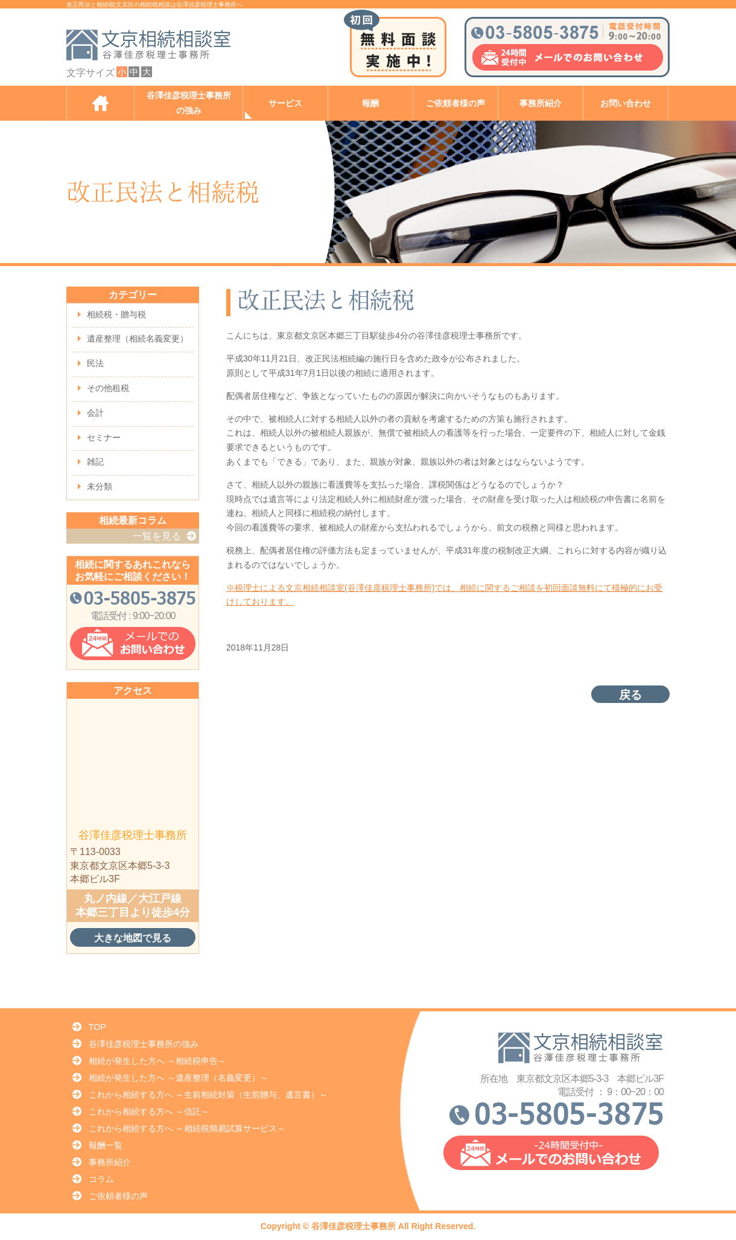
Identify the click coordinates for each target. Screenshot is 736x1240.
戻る (630, 694)
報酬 (370, 103)
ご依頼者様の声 (455, 103)
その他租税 (108, 388)
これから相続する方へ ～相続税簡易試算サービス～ (187, 1128)
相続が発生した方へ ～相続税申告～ (157, 1061)
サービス (285, 103)
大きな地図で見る (132, 937)
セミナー (104, 437)
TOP (97, 1027)
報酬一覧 (105, 1145)
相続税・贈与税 (116, 314)
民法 (95, 363)
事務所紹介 (540, 103)
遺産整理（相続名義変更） (137, 338)
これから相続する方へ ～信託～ (149, 1111)
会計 (95, 413)
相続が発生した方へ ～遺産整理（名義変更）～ (178, 1078)
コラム (101, 1179)
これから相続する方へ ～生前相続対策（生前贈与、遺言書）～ (208, 1094)
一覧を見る (157, 536)
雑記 (95, 461)
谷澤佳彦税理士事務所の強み (189, 103)
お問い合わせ (625, 103)
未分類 (99, 486)
